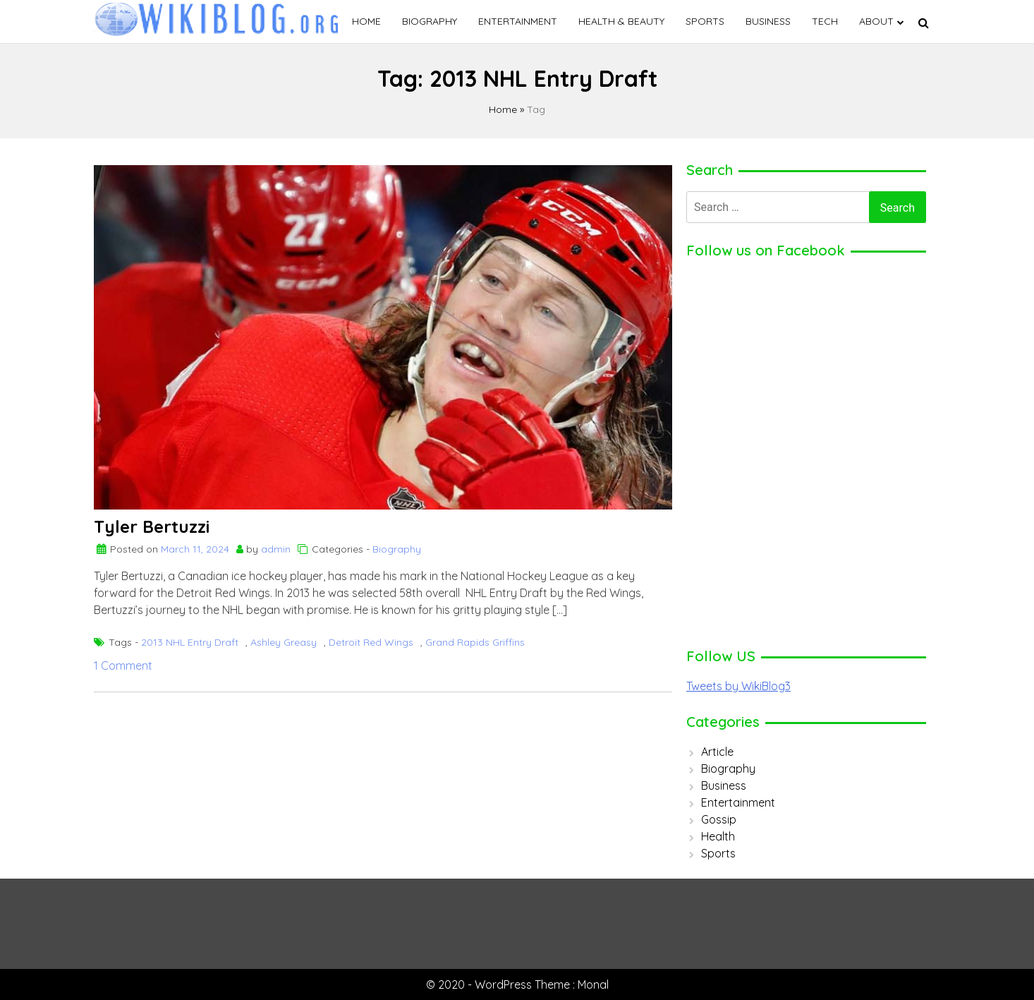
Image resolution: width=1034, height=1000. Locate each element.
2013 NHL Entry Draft (189, 642)
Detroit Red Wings (371, 642)
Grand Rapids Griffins (475, 642)
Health (718, 836)
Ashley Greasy (283, 642)
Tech (825, 21)
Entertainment (517, 21)
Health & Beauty (621, 21)
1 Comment (123, 665)
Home (366, 21)
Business (768, 21)
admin (276, 549)
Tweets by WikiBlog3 (738, 686)
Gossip (718, 819)
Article (717, 752)
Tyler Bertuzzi (151, 526)
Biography (429, 21)
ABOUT (876, 21)
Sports (705, 21)
